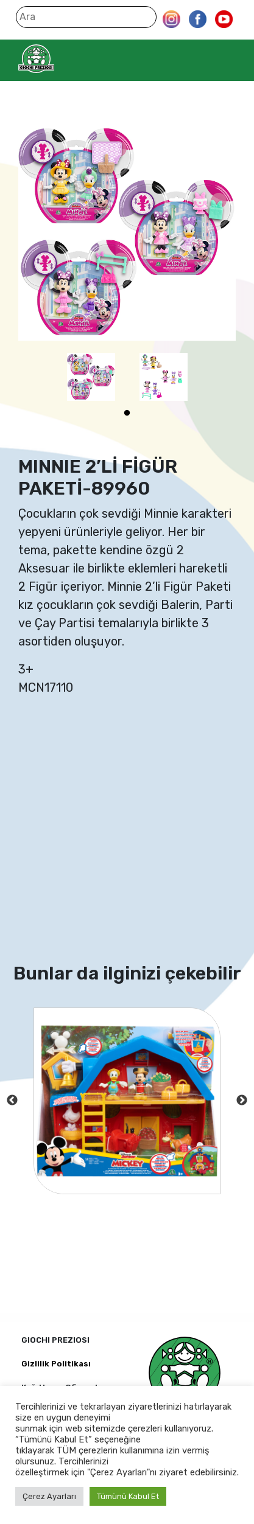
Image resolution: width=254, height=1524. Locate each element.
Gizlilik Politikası (56, 1363)
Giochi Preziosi (60, 58)
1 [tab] (127, 413)
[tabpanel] (91, 377)
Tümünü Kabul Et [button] (128, 1496)
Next (242, 1100)
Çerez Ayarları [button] (49, 1496)
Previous (12, 1100)
